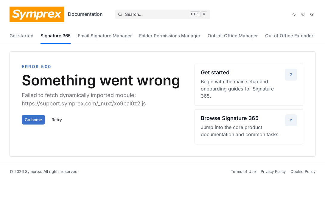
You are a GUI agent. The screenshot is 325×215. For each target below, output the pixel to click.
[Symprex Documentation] (56, 14)
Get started (21, 36)
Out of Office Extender (289, 36)
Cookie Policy (302, 171)
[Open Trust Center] (303, 14)
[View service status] (294, 14)
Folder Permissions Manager (169, 36)
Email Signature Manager (105, 36)
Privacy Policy (273, 171)
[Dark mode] (311, 14)
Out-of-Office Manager (233, 36)
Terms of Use (243, 171)
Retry (57, 119)
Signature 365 (56, 36)
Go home (33, 119)
